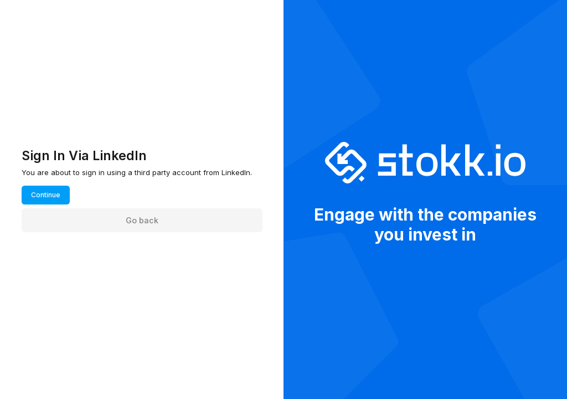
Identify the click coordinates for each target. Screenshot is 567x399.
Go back (142, 220)
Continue (45, 195)
